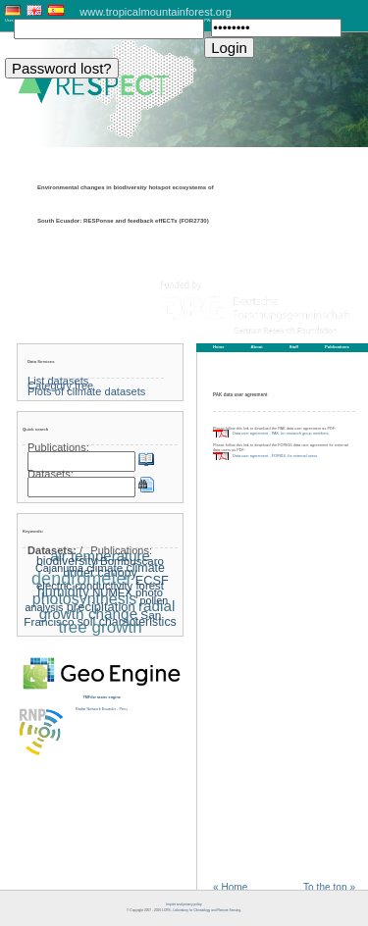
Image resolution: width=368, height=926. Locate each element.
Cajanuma (59, 568)
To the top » (329, 888)
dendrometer (81, 579)
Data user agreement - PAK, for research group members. (281, 434)
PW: (207, 21)
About (257, 346)
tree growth (99, 627)
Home (219, 346)
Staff (293, 346)
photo (149, 592)
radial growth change (107, 609)
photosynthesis (84, 599)
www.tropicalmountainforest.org (155, 12)
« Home (230, 888)
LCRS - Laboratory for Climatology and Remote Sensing (201, 910)
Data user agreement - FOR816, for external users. (275, 456)
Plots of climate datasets (86, 391)
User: (9, 21)
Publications (337, 346)
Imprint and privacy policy (183, 904)
